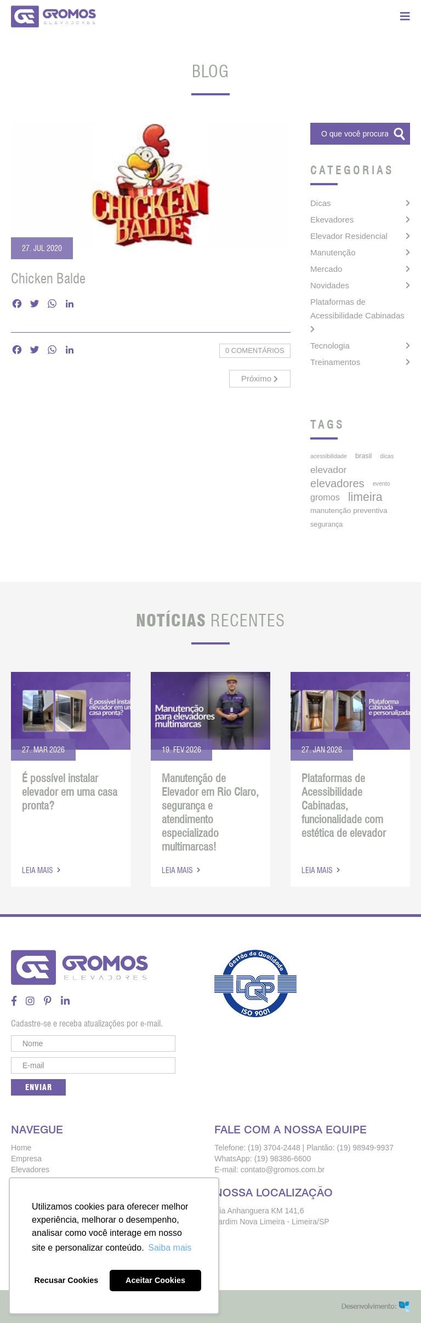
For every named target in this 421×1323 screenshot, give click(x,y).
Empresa (26, 1158)
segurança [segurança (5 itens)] (326, 524)
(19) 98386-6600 (282, 1158)
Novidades (329, 285)
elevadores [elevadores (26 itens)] (337, 483)
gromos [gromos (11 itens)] (325, 497)
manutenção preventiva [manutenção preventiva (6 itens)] (349, 510)
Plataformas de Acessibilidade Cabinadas (357, 308)
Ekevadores (332, 219)
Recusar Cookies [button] (67, 1280)
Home (21, 1147)
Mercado (326, 268)
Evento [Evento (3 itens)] (381, 483)
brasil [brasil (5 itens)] (363, 456)
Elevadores (30, 1169)
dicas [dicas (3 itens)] (387, 456)
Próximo (259, 378)
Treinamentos (335, 362)
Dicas (320, 203)
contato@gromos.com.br (283, 1169)
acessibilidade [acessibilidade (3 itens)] (328, 456)
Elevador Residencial (349, 236)
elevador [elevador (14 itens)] (328, 469)
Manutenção (333, 252)
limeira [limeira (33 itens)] (365, 497)
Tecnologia (330, 345)
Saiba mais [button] (169, 1247)
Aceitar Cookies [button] (155, 1280)
